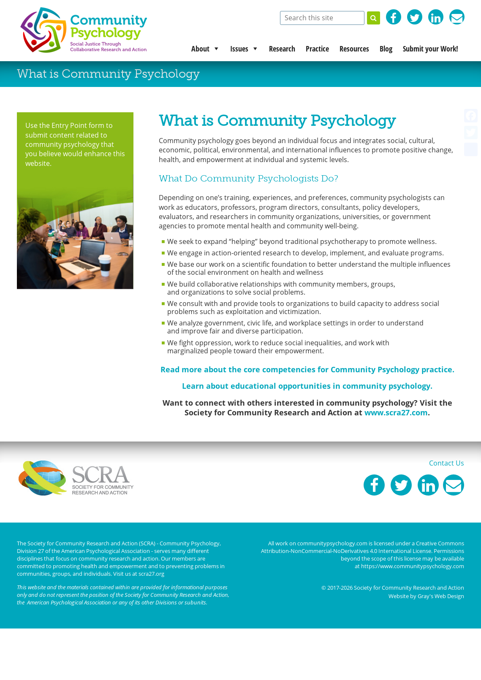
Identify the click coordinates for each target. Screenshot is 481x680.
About (200, 48)
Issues (239, 48)
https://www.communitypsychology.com (412, 566)
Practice (317, 48)
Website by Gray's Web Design (426, 596)
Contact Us (446, 463)
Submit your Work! (430, 48)
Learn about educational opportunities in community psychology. (307, 386)
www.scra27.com (396, 412)
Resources (354, 48)
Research (282, 48)
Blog (386, 48)
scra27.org (151, 573)
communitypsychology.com (332, 543)
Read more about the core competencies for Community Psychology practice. (307, 369)
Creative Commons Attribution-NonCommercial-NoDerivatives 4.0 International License (362, 547)
